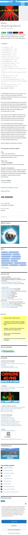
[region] (10, 234)
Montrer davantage (5, 267)
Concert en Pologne (6, 293)
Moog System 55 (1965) (8, 489)
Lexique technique (5, 389)
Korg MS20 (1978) (7, 478)
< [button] (2, 234)
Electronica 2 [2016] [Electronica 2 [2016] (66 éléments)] (6, 256)
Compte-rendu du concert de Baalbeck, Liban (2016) (13, 407)
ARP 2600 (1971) (7, 481)
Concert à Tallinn (5, 292)
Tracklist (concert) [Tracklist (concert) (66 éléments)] (16, 256)
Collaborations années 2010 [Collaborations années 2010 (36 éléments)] (20, 262)
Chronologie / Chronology (14, 204)
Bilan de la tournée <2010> (7, 411)
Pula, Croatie (5, 297)
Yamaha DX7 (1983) (7, 467)
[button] (26, 504)
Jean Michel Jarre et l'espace (7, 417)
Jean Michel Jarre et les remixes (8, 420)
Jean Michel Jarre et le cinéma (7, 418)
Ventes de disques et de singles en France (10, 421)
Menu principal (26, 4)
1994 (3, 197)
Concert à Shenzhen (6, 307)
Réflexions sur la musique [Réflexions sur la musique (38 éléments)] (7, 262)
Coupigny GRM (6, 475)
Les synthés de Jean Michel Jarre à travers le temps (13, 387)
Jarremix (14, 209)
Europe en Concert (22, 97)
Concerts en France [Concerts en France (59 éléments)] (16, 258)
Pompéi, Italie (5, 303)
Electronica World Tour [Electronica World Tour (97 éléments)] (6, 254)
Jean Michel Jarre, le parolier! (7, 366)
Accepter (14, 521)
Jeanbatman (10, 28)
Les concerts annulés (6, 416)
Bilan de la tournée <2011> (7, 410)
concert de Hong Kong (20, 93)
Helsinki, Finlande (6, 291)
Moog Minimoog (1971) (8, 486)
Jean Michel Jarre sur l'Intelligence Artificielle (11, 425)
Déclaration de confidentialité (14, 533)
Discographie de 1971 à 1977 (7, 362)
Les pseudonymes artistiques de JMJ (9, 367)
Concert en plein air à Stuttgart (9, 305)
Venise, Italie (5, 301)
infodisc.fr (9, 171)
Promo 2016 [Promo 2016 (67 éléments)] (16, 254)
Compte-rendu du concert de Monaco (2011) (11, 408)
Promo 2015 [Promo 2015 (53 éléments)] (14, 260)
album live (6, 34)
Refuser (14, 525)
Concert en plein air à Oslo (8, 289)
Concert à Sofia (5, 295)
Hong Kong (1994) (6, 182)
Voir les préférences (14, 529)
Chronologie (9, 197)
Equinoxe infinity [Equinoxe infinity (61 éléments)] (5, 258)
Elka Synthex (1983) (8, 470)
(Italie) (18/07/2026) (11, 282)
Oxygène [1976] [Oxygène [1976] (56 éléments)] (5, 260)
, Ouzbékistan (8, 288)
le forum (16, 187)
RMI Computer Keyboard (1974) (10, 491)
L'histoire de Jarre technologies (8, 388)
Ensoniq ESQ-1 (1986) (8, 473)
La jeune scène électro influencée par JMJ (10, 424)
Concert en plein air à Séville (8, 304)
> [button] (17, 234)
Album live (3, 23)
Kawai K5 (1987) (7, 483)
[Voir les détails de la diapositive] (10, 234)
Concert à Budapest (6, 296)
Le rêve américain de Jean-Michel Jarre (9, 422)
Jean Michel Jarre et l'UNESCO (8, 430)
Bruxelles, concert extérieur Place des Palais (12, 299)
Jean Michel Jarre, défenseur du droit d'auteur (11, 439)
